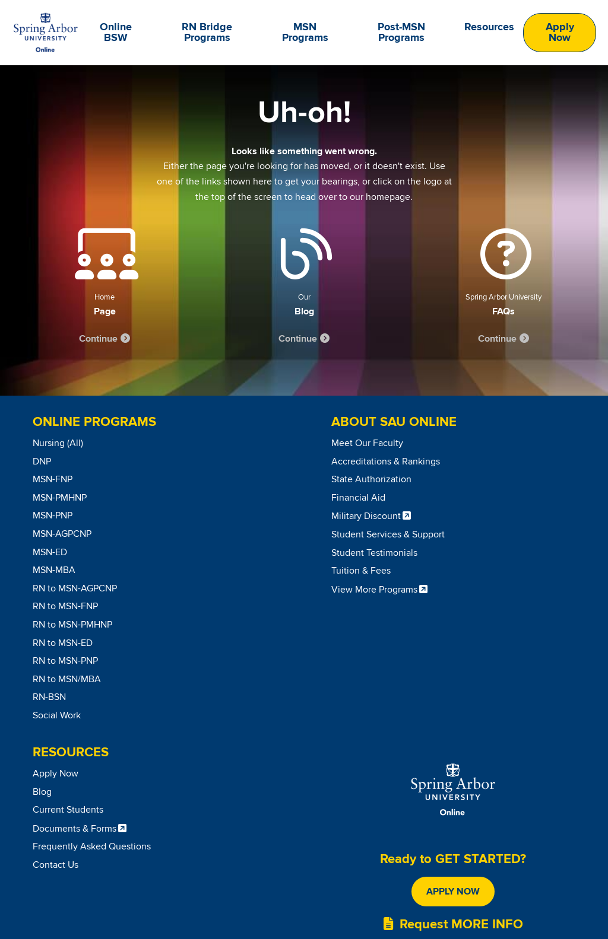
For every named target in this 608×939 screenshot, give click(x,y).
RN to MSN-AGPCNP (75, 588)
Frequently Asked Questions (92, 846)
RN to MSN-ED (63, 643)
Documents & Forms (74, 829)
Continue (98, 339)
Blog (42, 792)
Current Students (68, 810)
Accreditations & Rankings (385, 461)
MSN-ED (50, 552)
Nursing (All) (58, 443)
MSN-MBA (54, 570)
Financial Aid (358, 498)
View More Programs (374, 590)
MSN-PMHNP (60, 498)
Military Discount (366, 516)
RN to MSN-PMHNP (72, 625)
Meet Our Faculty (367, 443)
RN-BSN (49, 697)
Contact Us (55, 865)
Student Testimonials (374, 553)
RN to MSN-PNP (65, 661)
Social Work (57, 715)
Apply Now (560, 32)
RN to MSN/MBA (67, 679)
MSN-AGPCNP (62, 534)
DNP (42, 461)
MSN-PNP (52, 515)
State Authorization (371, 479)
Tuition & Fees (361, 571)
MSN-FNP (52, 479)
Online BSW (116, 32)
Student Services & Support (388, 534)
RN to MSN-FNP (65, 606)
